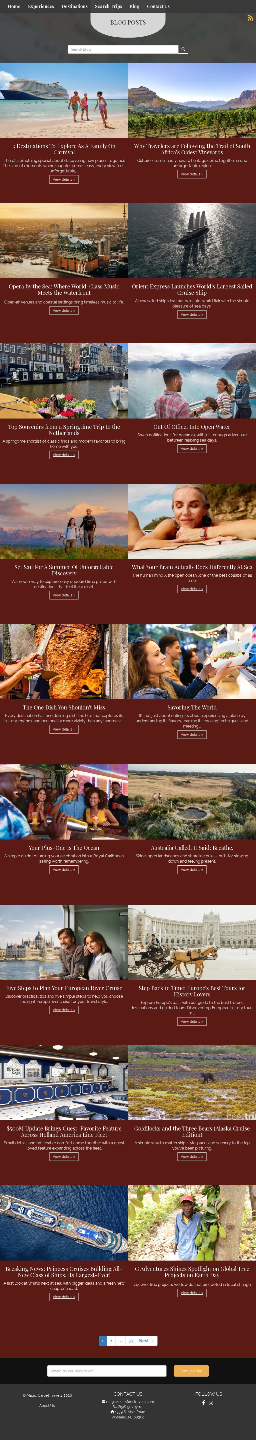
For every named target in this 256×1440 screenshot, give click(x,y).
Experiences (41, 6)
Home (14, 6)
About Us (47, 1405)
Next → (146, 1341)
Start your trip (191, 1371)
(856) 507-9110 (130, 1407)
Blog (135, 6)
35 (130, 1341)
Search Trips (108, 6)
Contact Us (158, 6)
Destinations (75, 6)
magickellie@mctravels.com (130, 1401)
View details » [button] (64, 179)
